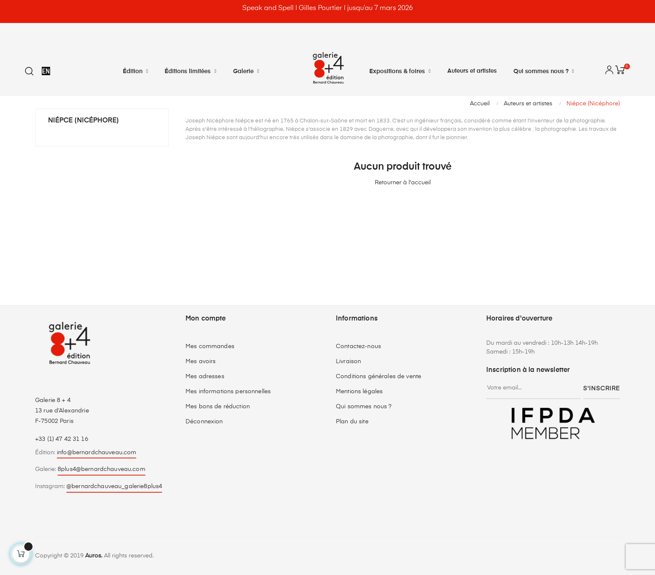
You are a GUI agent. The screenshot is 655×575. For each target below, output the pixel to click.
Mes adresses (204, 376)
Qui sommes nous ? (363, 407)
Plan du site (352, 422)
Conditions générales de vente (378, 376)
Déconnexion (204, 422)
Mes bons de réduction (217, 407)
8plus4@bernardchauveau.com (101, 469)
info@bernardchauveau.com (96, 452)
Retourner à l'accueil (403, 183)
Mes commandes (209, 346)
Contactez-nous (358, 346)
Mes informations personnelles (228, 391)
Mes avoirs (200, 361)
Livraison (348, 361)
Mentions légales (359, 391)
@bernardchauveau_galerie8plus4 (114, 486)
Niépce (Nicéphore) (83, 120)
